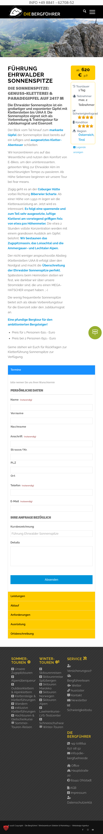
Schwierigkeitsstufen (82, 710)
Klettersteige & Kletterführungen (23, 698)
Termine (16, 369)
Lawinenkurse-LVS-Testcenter (50, 711)
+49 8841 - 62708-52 (56, 2)
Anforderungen (20, 614)
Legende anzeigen (79, 150)
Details (15, 542)
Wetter (76, 685)
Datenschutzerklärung (82, 802)
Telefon (22, 485)
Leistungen (18, 596)
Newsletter (79, 700)
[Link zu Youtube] (92, 829)
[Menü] (90, 11)
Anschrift (23, 436)
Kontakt (76, 695)
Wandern (19, 703)
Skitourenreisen (50, 670)
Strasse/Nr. (19, 449)
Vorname (17, 413)
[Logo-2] (43, 11)
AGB (73, 787)
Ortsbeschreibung (22, 633)
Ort (13, 475)
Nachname (18, 426)
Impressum (78, 792)
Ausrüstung (18, 624)
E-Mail (21, 501)
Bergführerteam (78, 680)
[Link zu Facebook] (82, 829)
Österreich (86, 135)
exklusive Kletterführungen (23, 709)
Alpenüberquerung (23, 678)
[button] (6, 828)
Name (21, 399)
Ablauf (15, 605)
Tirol (81, 139)
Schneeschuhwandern (51, 721)
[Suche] (83, 11)
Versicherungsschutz (82, 670)
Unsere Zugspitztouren (22, 670)
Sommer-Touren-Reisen (21, 725)
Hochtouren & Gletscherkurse (22, 717)
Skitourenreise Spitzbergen (51, 678)
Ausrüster (77, 690)
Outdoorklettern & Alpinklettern (22, 688)
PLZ (13, 462)
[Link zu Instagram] (87, 829)
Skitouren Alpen (47, 701)
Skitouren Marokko (47, 686)
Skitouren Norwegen (47, 694)
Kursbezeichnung (22, 526)
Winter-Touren (51, 727)
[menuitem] (83, 11)
